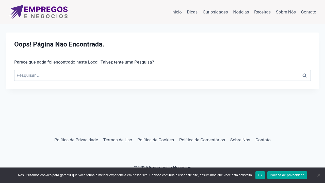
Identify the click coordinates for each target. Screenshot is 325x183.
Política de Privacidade (76, 139)
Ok (260, 175)
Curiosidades (215, 11)
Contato (308, 11)
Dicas (192, 11)
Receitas (262, 11)
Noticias (241, 11)
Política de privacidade (287, 175)
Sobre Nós (286, 11)
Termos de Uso (117, 139)
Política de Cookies (155, 139)
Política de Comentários (202, 139)
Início (176, 11)
